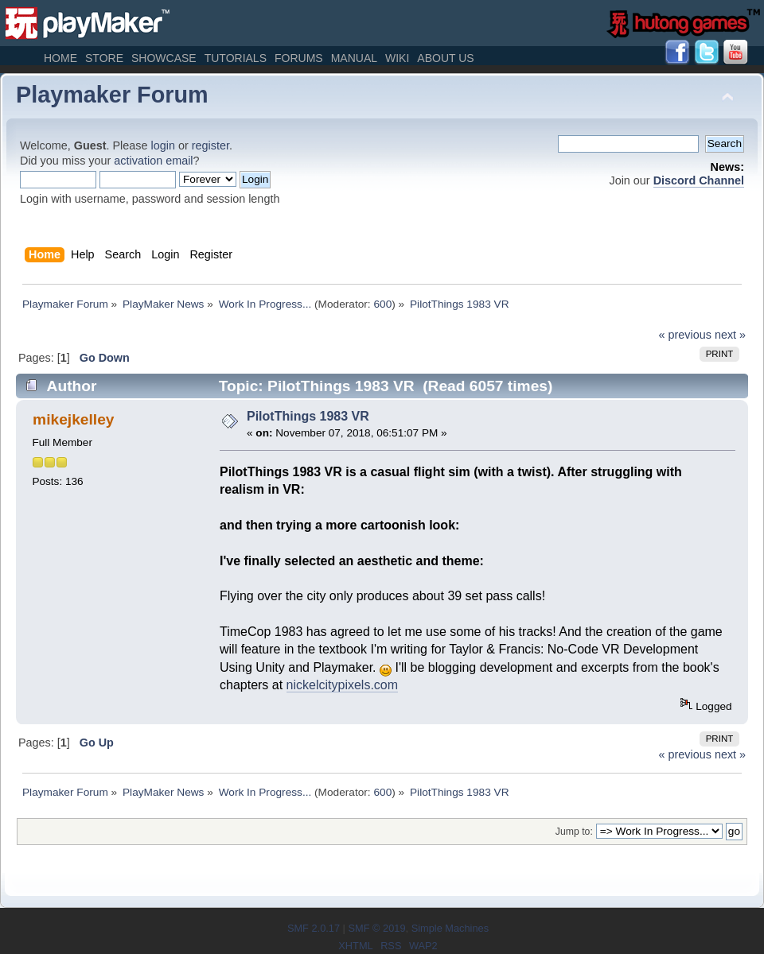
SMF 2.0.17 (313, 928)
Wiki (397, 58)
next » (730, 334)
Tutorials (236, 58)
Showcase (164, 58)
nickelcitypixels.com (342, 685)
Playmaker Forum (112, 94)
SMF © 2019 (376, 928)
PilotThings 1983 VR (308, 416)
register (210, 145)
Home (60, 58)
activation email (153, 160)
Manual (354, 58)
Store (104, 58)
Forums (299, 58)
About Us (445, 58)
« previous (685, 334)
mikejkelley (73, 419)
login (163, 145)
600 (382, 304)
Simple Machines (450, 928)
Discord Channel (698, 180)
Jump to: (574, 831)
